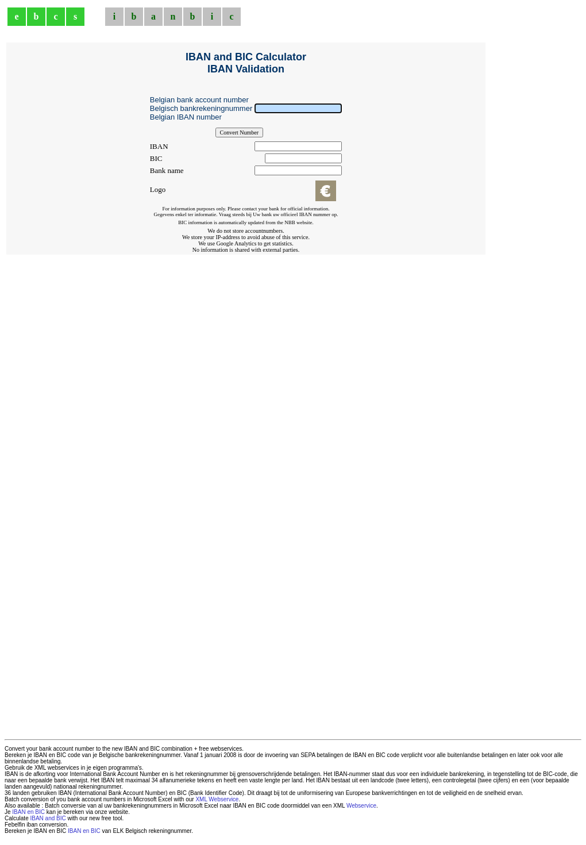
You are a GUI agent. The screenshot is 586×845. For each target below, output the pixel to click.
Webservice (361, 805)
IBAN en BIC (28, 812)
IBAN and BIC (47, 818)
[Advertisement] (246, 280)
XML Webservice (216, 799)
